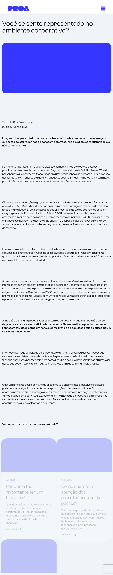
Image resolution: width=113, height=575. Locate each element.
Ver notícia (12, 534)
